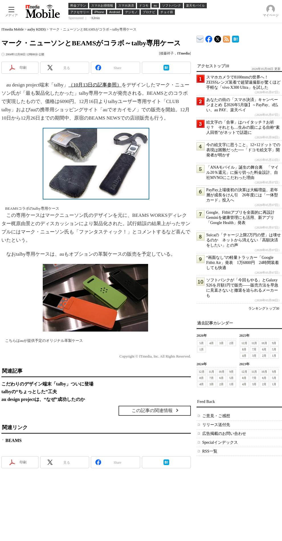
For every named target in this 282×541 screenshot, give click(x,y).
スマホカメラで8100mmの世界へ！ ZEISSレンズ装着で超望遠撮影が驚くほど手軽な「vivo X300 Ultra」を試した (243, 82)
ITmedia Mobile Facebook (208, 38)
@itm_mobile (217, 38)
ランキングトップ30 (263, 308)
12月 (244, 343)
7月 (254, 349)
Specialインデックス (220, 442)
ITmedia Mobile (12, 29)
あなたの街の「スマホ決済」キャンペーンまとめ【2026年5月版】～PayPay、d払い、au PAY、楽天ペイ (242, 105)
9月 (274, 343)
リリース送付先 (216, 425)
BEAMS (13, 440)
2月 (231, 343)
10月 (264, 343)
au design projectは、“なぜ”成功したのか (43, 399)
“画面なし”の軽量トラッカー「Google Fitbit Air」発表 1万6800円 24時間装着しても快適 (242, 262)
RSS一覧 (209, 451)
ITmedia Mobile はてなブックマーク (235, 38)
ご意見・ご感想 (216, 416)
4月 (211, 343)
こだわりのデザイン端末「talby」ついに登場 (47, 383)
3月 (221, 343)
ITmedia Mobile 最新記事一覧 (226, 38)
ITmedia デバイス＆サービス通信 (200, 38)
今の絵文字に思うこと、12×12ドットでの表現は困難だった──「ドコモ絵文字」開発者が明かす (243, 150)
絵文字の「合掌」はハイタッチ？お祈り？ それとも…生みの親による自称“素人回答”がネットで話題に (243, 127)
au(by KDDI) (36, 29)
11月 (254, 343)
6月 (264, 349)
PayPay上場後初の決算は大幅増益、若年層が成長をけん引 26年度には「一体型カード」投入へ (242, 195)
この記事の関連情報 (152, 410)
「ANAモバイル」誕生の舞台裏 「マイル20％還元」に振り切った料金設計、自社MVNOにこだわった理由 (242, 172)
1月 (201, 349)
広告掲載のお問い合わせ (224, 433)
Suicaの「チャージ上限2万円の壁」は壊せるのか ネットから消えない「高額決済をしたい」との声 (243, 240)
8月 (244, 349)
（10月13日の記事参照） (95, 85)
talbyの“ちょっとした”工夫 (29, 391)
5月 (201, 343)
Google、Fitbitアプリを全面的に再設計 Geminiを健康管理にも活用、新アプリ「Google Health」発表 (242, 217)
